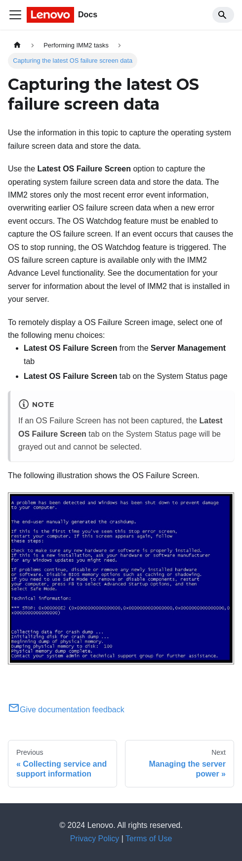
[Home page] (17, 45)
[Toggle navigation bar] (15, 14)
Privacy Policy (95, 838)
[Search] (223, 15)
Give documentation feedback (66, 709)
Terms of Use (148, 838)
